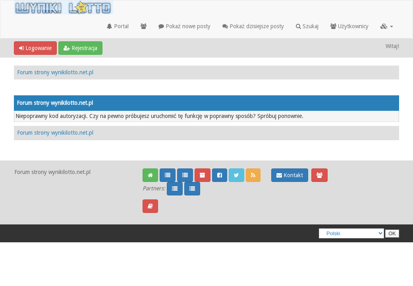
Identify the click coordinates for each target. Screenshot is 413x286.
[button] (386, 26)
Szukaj (307, 26)
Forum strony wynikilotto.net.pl (55, 72)
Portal (118, 26)
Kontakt (289, 175)
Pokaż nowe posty (184, 26)
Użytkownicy (349, 26)
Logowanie (35, 48)
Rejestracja (80, 48)
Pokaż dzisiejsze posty (253, 26)
